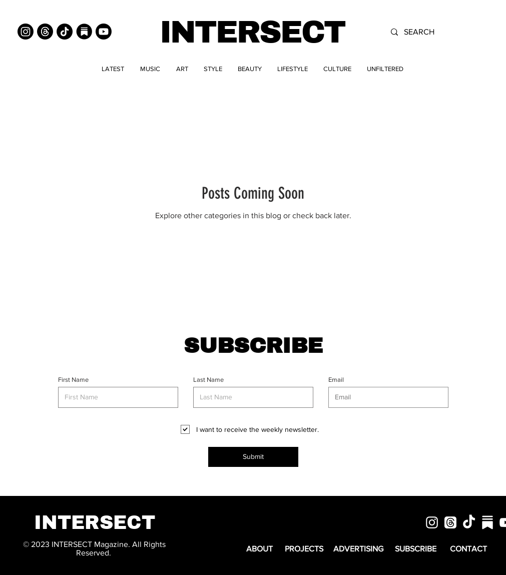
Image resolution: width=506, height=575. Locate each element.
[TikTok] (65, 32)
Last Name (208, 379)
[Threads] (45, 32)
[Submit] (253, 457)
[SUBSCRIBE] (416, 549)
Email (336, 379)
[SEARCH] (440, 32)
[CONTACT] (468, 549)
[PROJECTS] (304, 549)
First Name (73, 379)
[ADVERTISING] (358, 549)
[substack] (487, 522)
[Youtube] (104, 32)
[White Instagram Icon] (432, 522)
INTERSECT (252, 32)
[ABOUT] (259, 549)
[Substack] (84, 32)
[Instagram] (26, 32)
